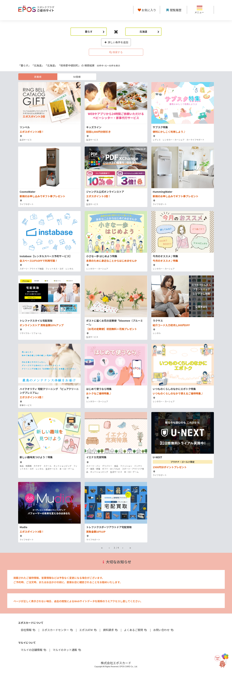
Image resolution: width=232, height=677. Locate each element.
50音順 (76, 76)
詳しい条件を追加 (116, 42)
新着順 (37, 76)
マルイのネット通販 (67, 650)
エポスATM (88, 630)
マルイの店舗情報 (34, 650)
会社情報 (28, 630)
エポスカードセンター (57, 630)
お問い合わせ (163, 630)
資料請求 (110, 630)
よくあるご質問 (135, 630)
